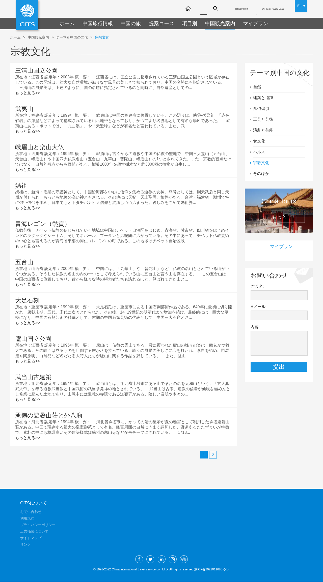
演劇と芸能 (263, 130)
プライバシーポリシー (38, 525)
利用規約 (27, 518)
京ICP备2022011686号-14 (212, 569)
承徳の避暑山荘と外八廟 (48, 415)
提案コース (153, 23)
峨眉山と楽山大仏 (39, 147)
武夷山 (24, 108)
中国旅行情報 (94, 23)
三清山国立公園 (36, 70)
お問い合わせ (30, 512)
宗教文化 (102, 37)
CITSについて (34, 503)
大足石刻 (27, 300)
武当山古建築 (33, 377)
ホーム (66, 23)
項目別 (179, 23)
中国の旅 (125, 23)
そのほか (261, 173)
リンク (25, 545)
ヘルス (259, 152)
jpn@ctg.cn (229, 9)
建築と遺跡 (263, 98)
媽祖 (21, 185)
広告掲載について (34, 532)
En (299, 5)
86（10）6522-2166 (268, 9)
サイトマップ (30, 538)
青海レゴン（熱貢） (42, 223)
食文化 (259, 141)
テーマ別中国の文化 (72, 37)
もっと (279, 217)
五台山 (24, 262)
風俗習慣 (261, 108)
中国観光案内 (208, 23)
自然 (257, 87)
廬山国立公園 (33, 338)
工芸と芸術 (263, 119)
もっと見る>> (27, 93)
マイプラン (240, 23)
